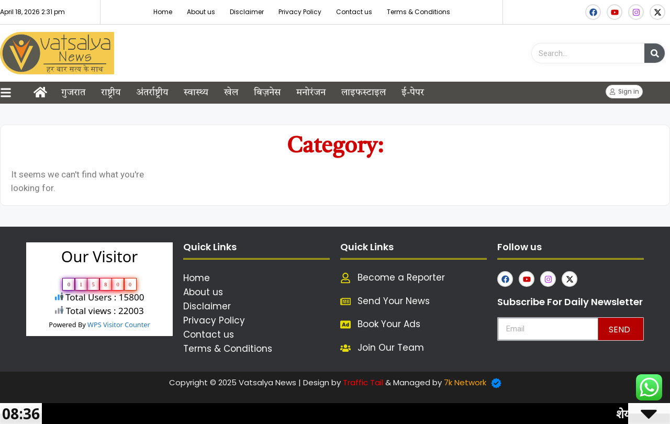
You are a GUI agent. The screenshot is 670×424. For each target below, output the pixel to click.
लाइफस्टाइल (363, 92)
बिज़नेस (267, 92)
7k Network (465, 382)
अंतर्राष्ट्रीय (152, 92)
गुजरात (73, 92)
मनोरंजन (311, 92)
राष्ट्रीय (110, 92)
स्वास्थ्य (196, 92)
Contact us (354, 11)
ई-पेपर (412, 92)
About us (201, 11)
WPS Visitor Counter (118, 324)
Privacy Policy (299, 11)
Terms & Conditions (418, 11)
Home (162, 11)
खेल (231, 92)
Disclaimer (247, 11)
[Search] (654, 53)
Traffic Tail (363, 382)
